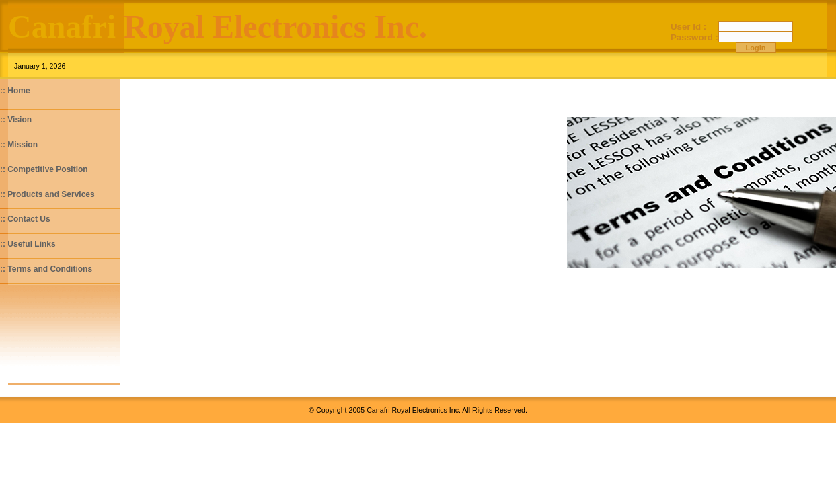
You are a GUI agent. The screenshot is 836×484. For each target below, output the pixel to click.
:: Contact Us (25, 219)
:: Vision (16, 119)
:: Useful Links (28, 244)
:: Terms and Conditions (46, 269)
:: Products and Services (47, 194)
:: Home (15, 90)
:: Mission (19, 144)
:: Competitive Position (44, 169)
